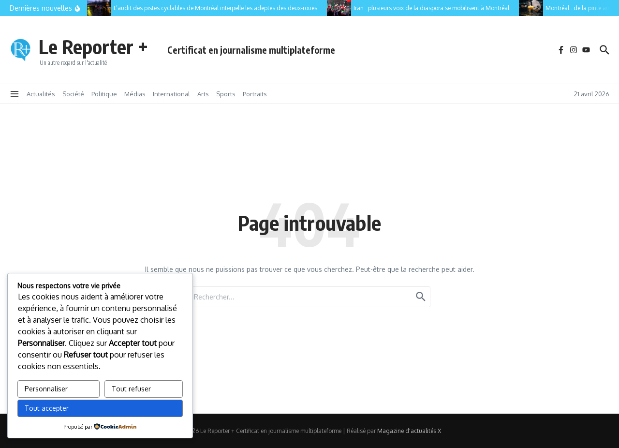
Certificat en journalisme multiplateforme (251, 50)
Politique (104, 94)
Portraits (255, 94)
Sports (226, 94)
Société (73, 94)
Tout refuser (131, 389)
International (171, 94)
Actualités (41, 94)
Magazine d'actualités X (409, 430)
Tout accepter (47, 408)
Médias (135, 94)
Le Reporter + (93, 46)
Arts (203, 94)
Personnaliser (46, 389)
